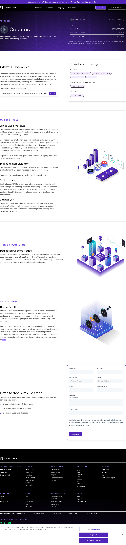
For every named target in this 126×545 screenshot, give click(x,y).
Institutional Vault (5, 469)
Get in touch (117, 7)
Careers (104, 475)
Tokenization (4, 501)
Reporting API (30, 480)
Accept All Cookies (94, 540)
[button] (38, 7)
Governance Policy (91, 513)
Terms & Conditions (38, 513)
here (4, 340)
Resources (29, 499)
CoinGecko (109, 41)
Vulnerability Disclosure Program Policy (12, 513)
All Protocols (81, 486)
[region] (63, 534)
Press (27, 504)
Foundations (106, 469)
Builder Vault (4, 472)
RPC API (53, 475)
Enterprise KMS (5, 475)
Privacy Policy (73, 513)
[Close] (122, 534)
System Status (81, 501)
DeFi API (53, 480)
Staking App (29, 472)
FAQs (78, 496)
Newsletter (29, 501)
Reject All (93, 535)
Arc (78, 481)
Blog (27, 496)
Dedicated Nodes (57, 477)
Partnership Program (109, 477)
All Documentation (57, 496)
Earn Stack (29, 485)
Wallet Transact (56, 472)
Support (79, 499)
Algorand (80, 474)
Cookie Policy (56, 513)
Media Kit (29, 506)
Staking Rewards (89, 41)
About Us (105, 472)
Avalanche (80, 483)
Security (2, 496)
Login (100, 7)
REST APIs (54, 499)
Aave (78, 470)
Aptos (79, 477)
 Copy (52, 93)
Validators (29, 483)
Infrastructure (4, 499)
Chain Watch (55, 469)
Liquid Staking (30, 477)
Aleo (78, 472)
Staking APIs (30, 469)
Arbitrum (79, 479)
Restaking (29, 475)
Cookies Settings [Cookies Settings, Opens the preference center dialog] (94, 529)
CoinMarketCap (100, 41)
